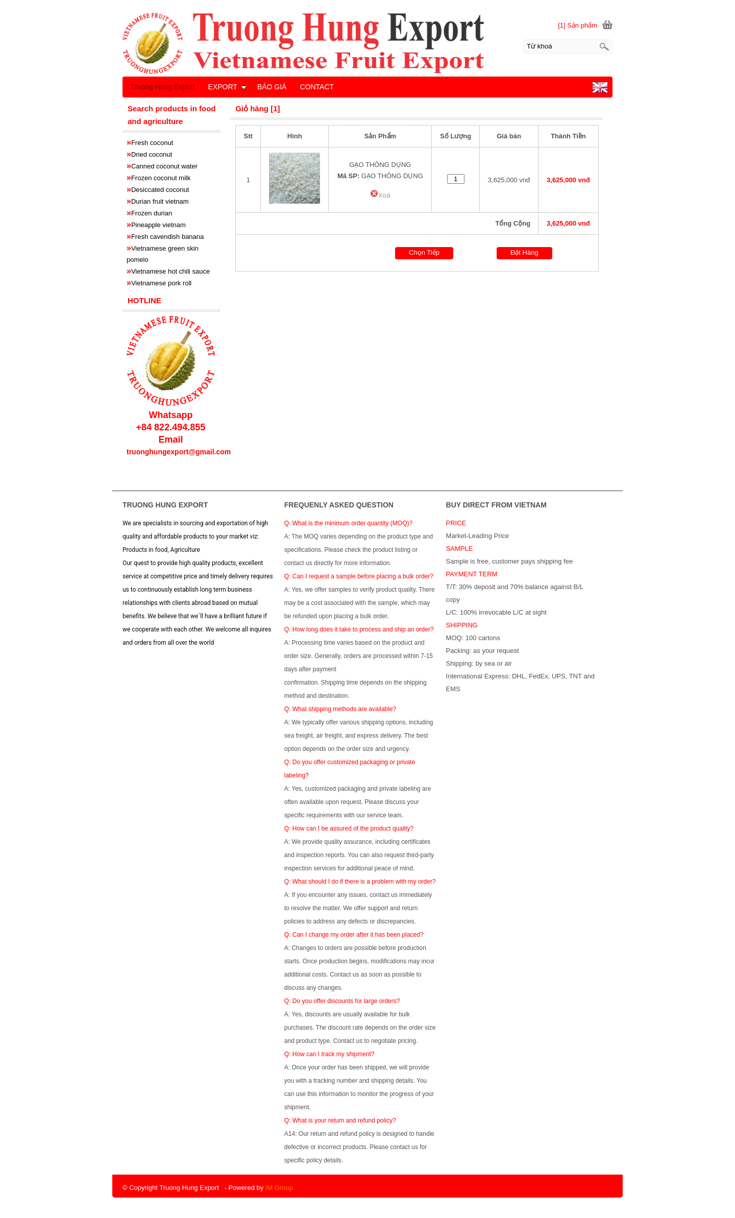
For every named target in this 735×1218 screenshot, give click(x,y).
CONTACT (317, 87)
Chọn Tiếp (424, 252)
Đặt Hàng (524, 252)
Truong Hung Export (163, 87)
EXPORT (227, 87)
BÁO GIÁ (272, 87)
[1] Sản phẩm (577, 25)
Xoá (380, 195)
